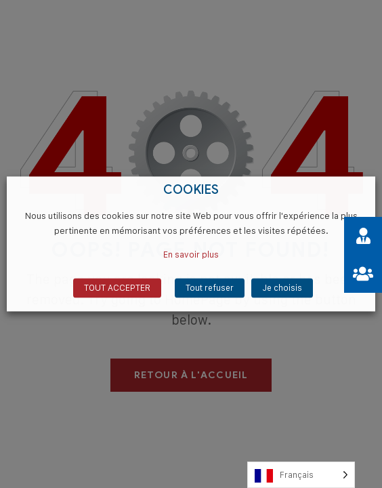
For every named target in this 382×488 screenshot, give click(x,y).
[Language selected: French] (301, 475)
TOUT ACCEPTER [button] (117, 288)
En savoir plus (191, 254)
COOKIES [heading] (191, 190)
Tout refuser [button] (210, 288)
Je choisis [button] (282, 288)
